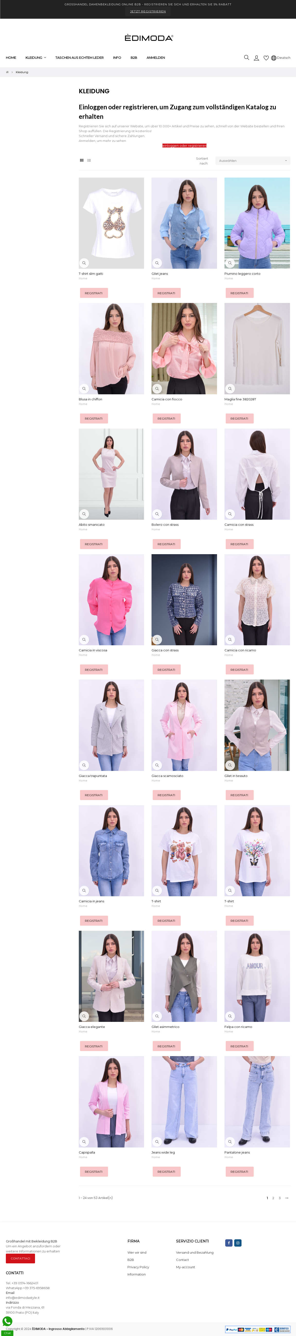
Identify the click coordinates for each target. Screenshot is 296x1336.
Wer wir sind (136, 1252)
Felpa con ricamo (238, 1027)
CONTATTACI (20, 1258)
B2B (130, 1260)
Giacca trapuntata (93, 776)
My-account (185, 1267)
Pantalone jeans (237, 1152)
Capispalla (87, 1152)
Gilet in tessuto (236, 776)
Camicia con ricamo (240, 650)
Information (136, 1274)
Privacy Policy (138, 1267)
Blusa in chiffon (90, 399)
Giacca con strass (165, 650)
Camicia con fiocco (167, 399)
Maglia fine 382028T (240, 399)
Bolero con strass (165, 524)
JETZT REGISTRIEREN (148, 11)
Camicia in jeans (91, 901)
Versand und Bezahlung (195, 1252)
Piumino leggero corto (242, 274)
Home (83, 278)
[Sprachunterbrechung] (280, 57)
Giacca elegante (92, 1027)
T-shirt (156, 901)
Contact (182, 1260)
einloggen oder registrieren (184, 145)
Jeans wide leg (163, 1152)
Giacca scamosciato (167, 776)
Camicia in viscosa (93, 650)
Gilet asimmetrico (165, 1027)
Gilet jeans (160, 274)
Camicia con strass (238, 524)
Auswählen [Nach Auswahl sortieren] (254, 160)
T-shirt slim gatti (91, 274)
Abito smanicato (92, 524)
